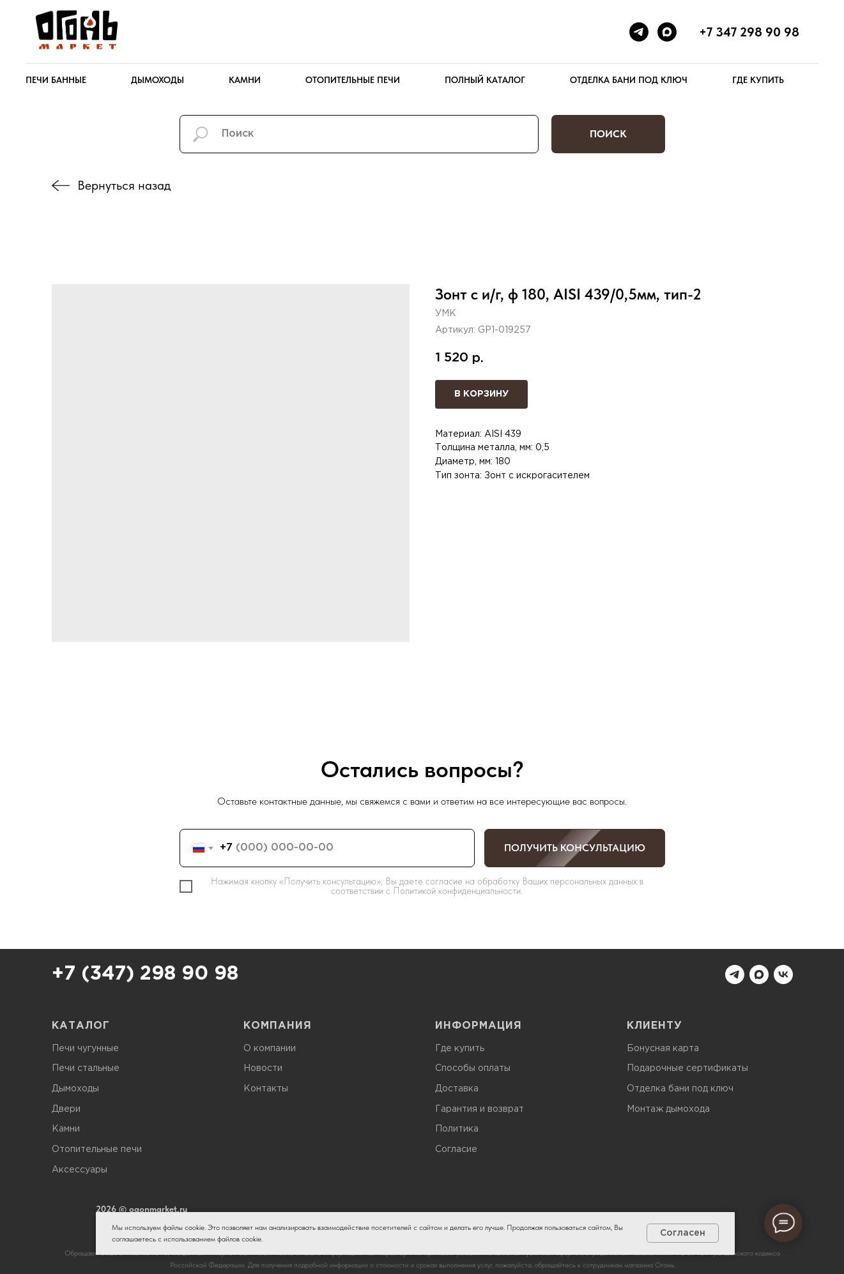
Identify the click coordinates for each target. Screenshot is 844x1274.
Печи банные (56, 80)
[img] (60, 185)
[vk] (783, 974)
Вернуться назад (124, 185)
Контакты (265, 1089)
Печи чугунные (85, 1048)
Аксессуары (79, 1170)
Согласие (456, 1149)
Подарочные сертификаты (687, 1068)
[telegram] (638, 32)
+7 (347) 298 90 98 (145, 974)
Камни (245, 80)
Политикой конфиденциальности (457, 891)
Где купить (758, 80)
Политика (457, 1129)
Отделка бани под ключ (628, 80)
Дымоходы (157, 80)
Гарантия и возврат (479, 1109)
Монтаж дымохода (668, 1109)
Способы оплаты (472, 1068)
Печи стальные (85, 1068)
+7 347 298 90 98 (749, 32)
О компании (269, 1048)
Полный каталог (485, 80)
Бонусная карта (663, 1048)
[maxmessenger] (667, 32)
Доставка (457, 1089)
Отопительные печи (352, 80)
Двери (66, 1109)
